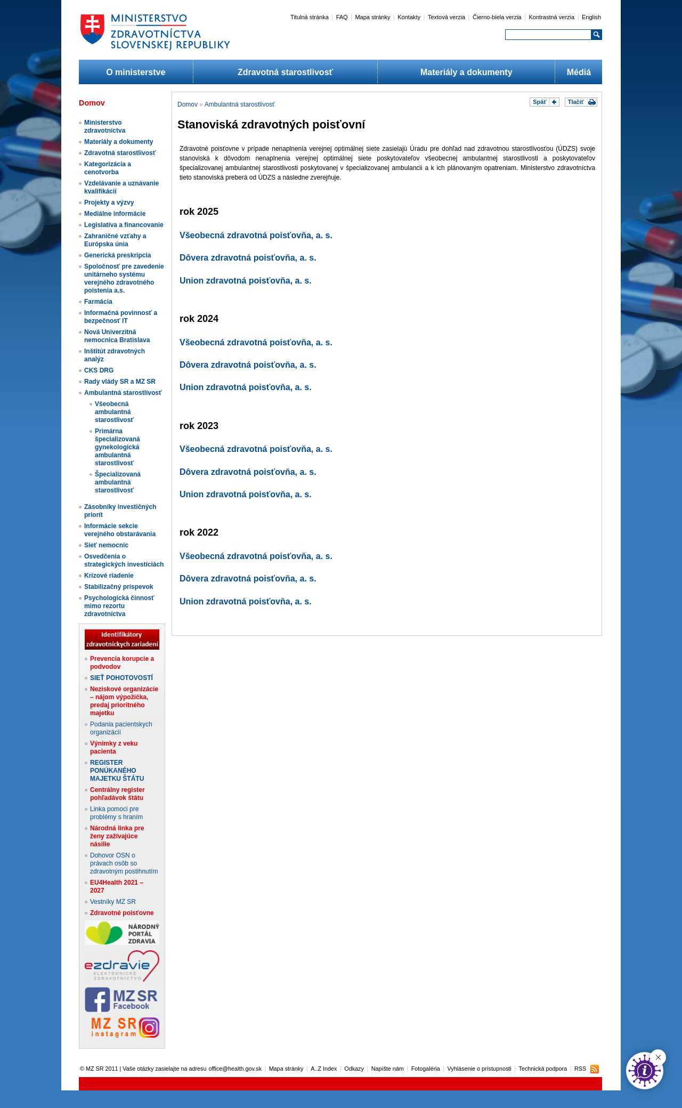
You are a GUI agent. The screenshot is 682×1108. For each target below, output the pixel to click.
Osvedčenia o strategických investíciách (124, 560)
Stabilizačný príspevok (118, 587)
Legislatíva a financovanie (124, 225)
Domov (187, 104)
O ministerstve (135, 72)
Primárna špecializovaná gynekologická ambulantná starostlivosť (117, 447)
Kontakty (408, 17)
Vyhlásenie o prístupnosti (480, 1068)
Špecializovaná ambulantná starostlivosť (118, 482)
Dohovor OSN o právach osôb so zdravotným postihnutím (124, 863)
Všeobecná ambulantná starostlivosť (114, 412)
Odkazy (354, 1068)
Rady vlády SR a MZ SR (120, 381)
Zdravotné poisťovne (122, 913)
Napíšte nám (387, 1068)
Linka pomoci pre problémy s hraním (116, 813)
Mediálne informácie (114, 213)
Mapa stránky (372, 17)
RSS (580, 1068)
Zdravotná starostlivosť (285, 72)
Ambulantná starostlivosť (123, 393)
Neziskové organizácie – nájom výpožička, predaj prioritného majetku (124, 701)
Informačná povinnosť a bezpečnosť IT (120, 317)
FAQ (342, 17)
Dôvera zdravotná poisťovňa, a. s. (248, 257)
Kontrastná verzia (552, 17)
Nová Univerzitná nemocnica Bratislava (117, 336)
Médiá (579, 72)
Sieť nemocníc (106, 545)
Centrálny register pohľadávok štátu (117, 794)
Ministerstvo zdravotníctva (104, 126)
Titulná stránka (309, 17)
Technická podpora (543, 1068)
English (591, 17)
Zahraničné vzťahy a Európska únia (115, 240)
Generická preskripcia (117, 255)
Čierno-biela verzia (497, 17)
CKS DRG (98, 370)
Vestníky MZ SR (113, 901)
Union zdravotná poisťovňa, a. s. (246, 280)
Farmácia (98, 301)
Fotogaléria (425, 1068)
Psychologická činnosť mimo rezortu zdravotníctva (119, 606)
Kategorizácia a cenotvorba (107, 168)
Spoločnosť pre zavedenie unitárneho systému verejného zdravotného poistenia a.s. (124, 278)
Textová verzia (446, 17)
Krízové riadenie (109, 575)
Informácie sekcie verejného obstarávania (120, 530)
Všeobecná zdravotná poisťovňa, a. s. (256, 235)
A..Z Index (324, 1068)
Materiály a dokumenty (466, 72)
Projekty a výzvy (109, 202)
